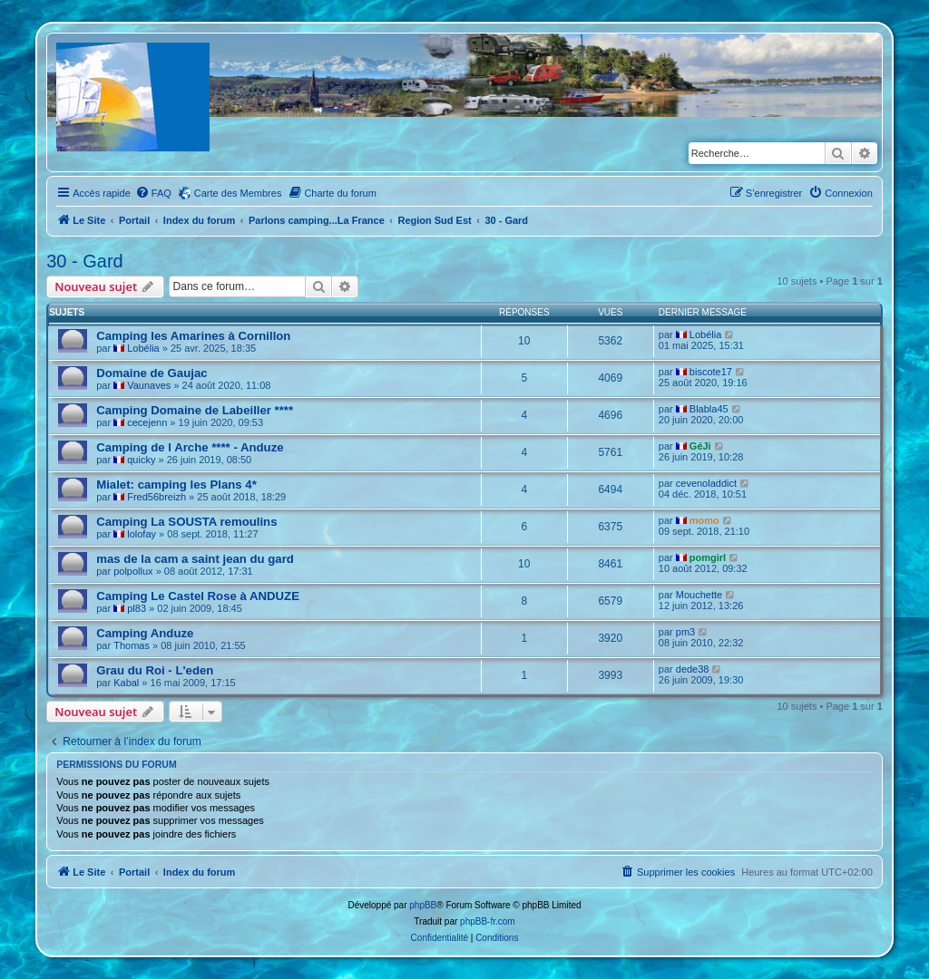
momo (704, 520)
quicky (141, 459)
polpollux (132, 571)
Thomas (131, 645)
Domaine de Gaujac (151, 373)
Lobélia (143, 348)
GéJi (700, 446)
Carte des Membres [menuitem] (238, 193)
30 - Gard (84, 261)
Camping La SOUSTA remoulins (186, 521)
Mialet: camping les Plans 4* (176, 484)
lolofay (141, 533)
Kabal (126, 682)
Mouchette (699, 594)
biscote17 (710, 371)
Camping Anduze (144, 633)
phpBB (422, 905)
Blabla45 (709, 408)
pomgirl (707, 557)
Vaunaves (149, 385)
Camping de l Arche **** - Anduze (189, 447)
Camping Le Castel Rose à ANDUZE (197, 596)
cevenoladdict (706, 483)
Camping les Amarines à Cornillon (193, 336)
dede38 (692, 669)
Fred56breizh (156, 496)
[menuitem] (153, 193)
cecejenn (147, 422)
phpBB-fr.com (487, 921)
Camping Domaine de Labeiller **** (194, 410)
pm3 (685, 631)
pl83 (136, 608)
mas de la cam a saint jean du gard (195, 559)
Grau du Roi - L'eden (154, 670)
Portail (134, 220)
